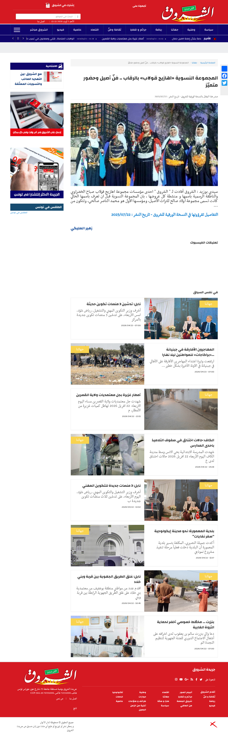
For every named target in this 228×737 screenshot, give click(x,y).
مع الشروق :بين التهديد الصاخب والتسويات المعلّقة (28, 79)
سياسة (208, 29)
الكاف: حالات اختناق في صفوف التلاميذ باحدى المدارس (183, 443)
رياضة (158, 29)
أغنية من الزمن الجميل (138, 708)
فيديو (60, 29)
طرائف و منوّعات (137, 701)
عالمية (77, 29)
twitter (101, 6)
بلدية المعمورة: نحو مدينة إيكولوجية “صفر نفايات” (184, 534)
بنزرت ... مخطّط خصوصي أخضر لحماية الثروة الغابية (185, 624)
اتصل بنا (41, 21)
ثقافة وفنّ (114, 29)
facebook (106, 6)
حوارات (142, 697)
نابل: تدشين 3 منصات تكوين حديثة (114, 304)
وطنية (191, 29)
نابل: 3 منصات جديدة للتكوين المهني (111, 485)
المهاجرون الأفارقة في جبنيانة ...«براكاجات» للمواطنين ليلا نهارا (188, 352)
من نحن (59, 699)
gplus (116, 6)
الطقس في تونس (37, 224)
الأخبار (207, 38)
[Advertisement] (37, 291)
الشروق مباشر (39, 29)
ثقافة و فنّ (209, 697)
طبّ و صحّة (163, 701)
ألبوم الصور (186, 692)
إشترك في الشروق (59, 5)
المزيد (17, 30)
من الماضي (186, 706)
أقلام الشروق (207, 692)
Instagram (126, 6)
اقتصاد (94, 29)
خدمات (119, 697)
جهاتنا (174, 29)
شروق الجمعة (184, 701)
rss (111, 6)
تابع (75, 708)
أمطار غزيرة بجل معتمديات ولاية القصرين (130, 38)
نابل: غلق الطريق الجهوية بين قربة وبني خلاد (109, 579)
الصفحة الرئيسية (207, 63)
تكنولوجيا (117, 692)
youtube (121, 6)
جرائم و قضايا (138, 29)
